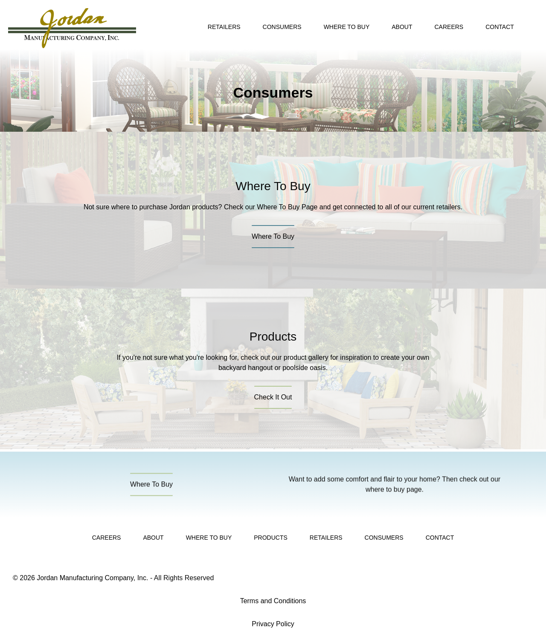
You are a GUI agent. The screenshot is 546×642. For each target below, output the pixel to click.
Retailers (224, 26)
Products (271, 537)
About (402, 26)
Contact (499, 26)
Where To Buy (347, 26)
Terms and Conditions (273, 600)
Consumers (282, 26)
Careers (448, 26)
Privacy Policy (273, 624)
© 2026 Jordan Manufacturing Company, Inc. (80, 577)
